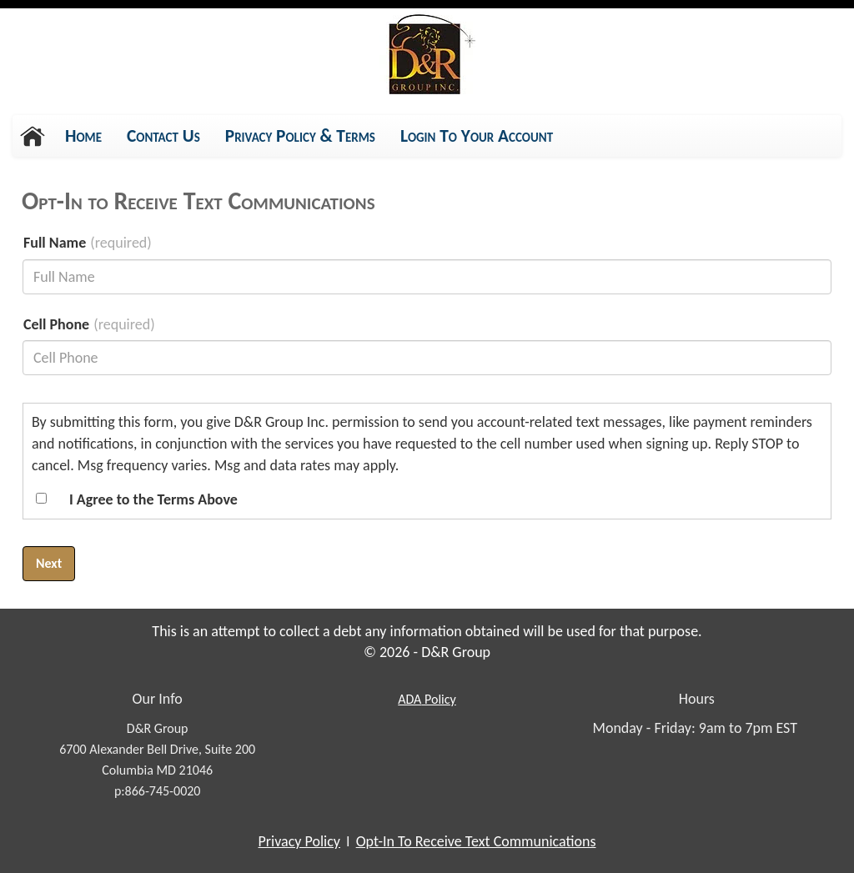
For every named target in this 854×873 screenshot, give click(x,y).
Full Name (54, 242)
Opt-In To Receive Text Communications (476, 841)
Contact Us (163, 136)
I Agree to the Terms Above (153, 499)
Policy (426, 699)
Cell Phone (56, 324)
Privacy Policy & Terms (299, 140)
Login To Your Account (476, 136)
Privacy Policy (299, 841)
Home (83, 136)
